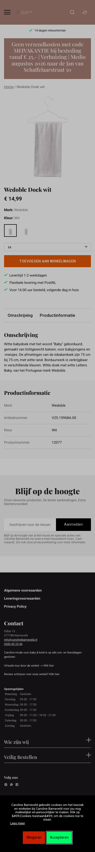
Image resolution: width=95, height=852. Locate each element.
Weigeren (34, 837)
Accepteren (59, 837)
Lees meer (17, 823)
